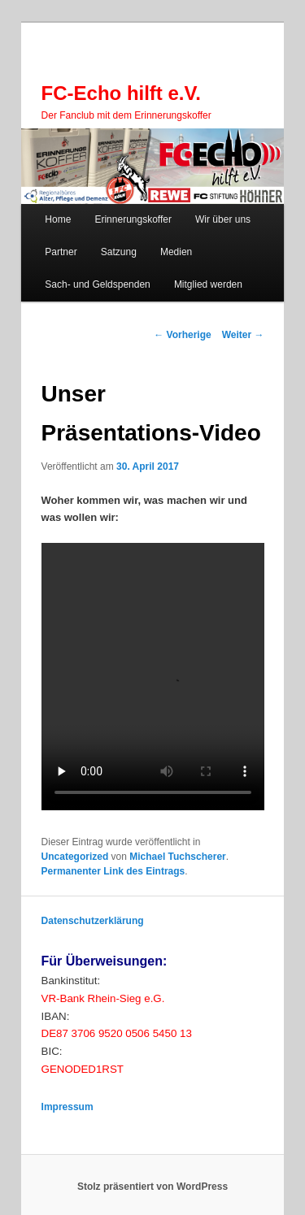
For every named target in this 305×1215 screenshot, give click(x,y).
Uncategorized (75, 856)
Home (58, 219)
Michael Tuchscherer (177, 856)
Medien (176, 252)
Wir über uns (223, 219)
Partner (60, 252)
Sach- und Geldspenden (97, 284)
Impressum (67, 1107)
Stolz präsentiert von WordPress (152, 1186)
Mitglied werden (208, 284)
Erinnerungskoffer (133, 219)
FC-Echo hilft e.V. (121, 93)
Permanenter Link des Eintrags (113, 871)
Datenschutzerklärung (92, 920)
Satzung (119, 252)
